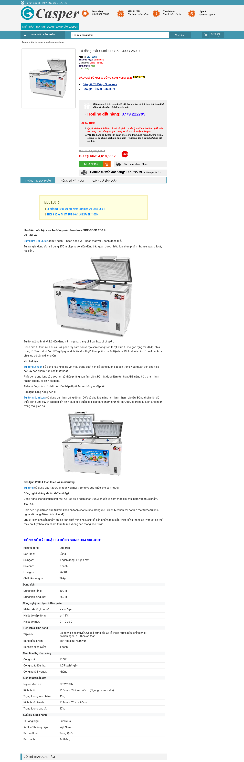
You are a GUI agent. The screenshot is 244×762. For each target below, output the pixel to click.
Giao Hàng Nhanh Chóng (132, 164)
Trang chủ (27, 42)
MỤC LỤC (50, 202)
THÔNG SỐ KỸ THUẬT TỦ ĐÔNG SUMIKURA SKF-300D (72, 214)
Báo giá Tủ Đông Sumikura (100, 84)
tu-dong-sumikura (55, 42)
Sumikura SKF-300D (36, 241)
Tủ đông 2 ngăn (33, 366)
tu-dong (39, 42)
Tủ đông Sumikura (35, 397)
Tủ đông (29, 487)
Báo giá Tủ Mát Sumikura (99, 89)
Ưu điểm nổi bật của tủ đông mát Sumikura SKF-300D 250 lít (76, 209)
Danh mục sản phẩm (42, 34)
